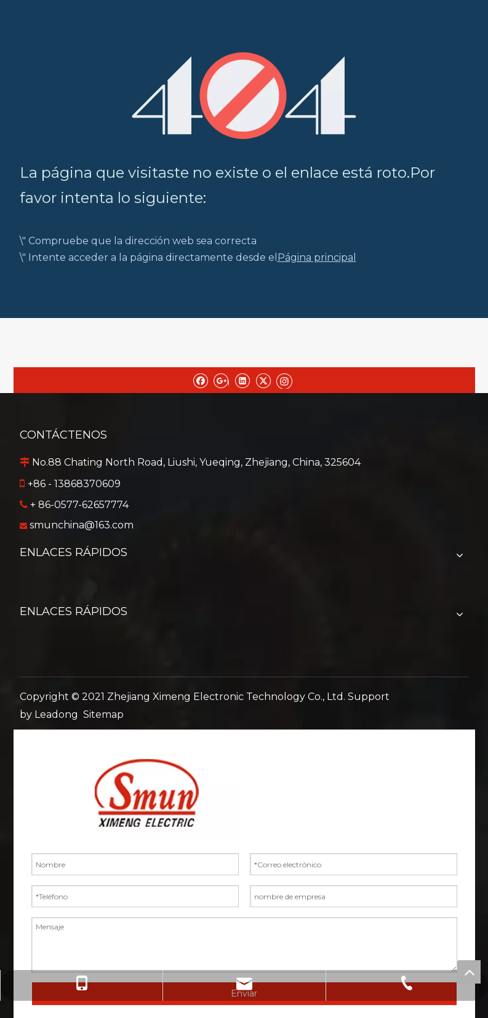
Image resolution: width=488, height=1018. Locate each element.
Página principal (317, 257)
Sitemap (103, 714)
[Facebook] (200, 380)
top (469, 972)
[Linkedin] (242, 380)
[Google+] (221, 380)
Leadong (56, 714)
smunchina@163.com (82, 525)
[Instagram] (284, 380)
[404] (244, 95)
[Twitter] (263, 380)
